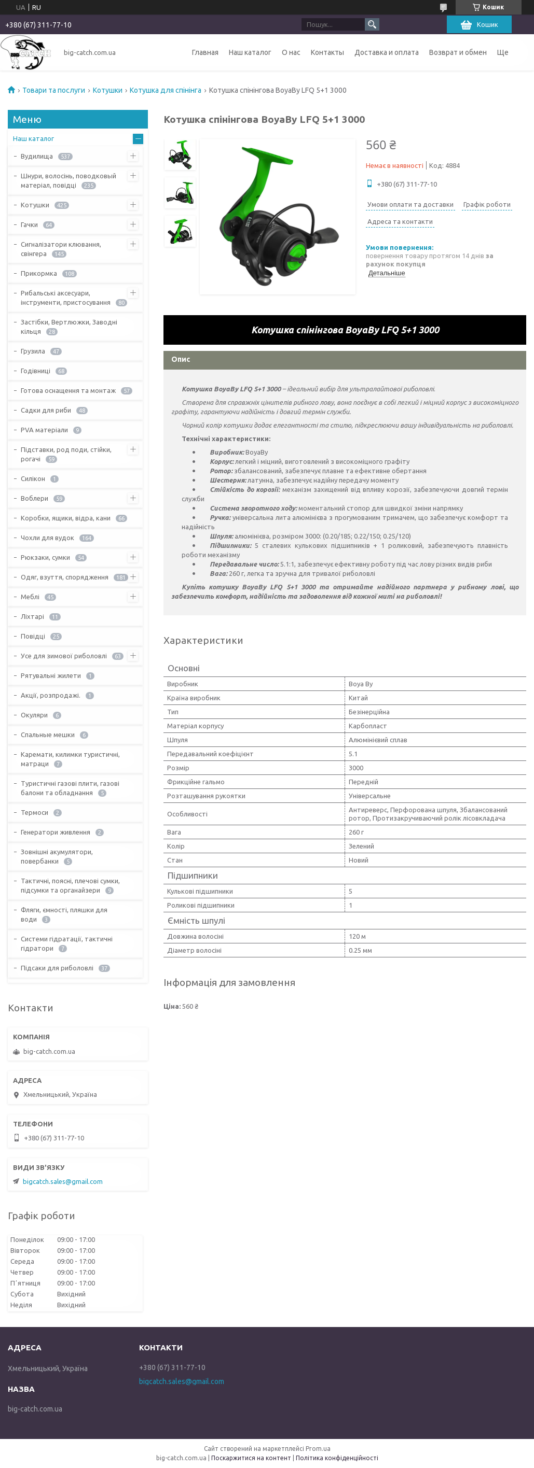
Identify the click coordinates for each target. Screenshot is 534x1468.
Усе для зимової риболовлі (64, 655)
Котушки (107, 90)
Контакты (327, 52)
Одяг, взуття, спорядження (64, 577)
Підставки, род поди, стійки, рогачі (66, 454)
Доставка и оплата (386, 52)
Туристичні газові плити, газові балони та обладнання (70, 788)
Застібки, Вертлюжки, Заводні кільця (69, 326)
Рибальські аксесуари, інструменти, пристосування (66, 297)
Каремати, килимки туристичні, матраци (70, 759)
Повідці (33, 636)
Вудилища (37, 156)
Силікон (33, 478)
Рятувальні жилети (51, 675)
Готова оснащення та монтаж (68, 390)
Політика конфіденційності (337, 1458)
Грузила (33, 351)
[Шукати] (372, 24)
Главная (205, 52)
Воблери (34, 498)
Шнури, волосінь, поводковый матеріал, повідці (68, 180)
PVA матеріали (44, 429)
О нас (291, 52)
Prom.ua (318, 1448)
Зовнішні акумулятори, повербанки (57, 856)
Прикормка (39, 273)
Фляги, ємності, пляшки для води (64, 914)
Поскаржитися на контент (251, 1458)
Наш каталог (250, 52)
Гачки (29, 224)
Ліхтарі (32, 616)
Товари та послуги (53, 90)
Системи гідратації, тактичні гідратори (67, 943)
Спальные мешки (48, 734)
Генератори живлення (55, 832)
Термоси (34, 812)
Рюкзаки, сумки (45, 557)
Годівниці (35, 370)
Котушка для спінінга (165, 90)
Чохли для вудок (47, 537)
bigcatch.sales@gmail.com (63, 1181)
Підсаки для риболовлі (57, 967)
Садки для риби (46, 410)
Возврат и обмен (458, 52)
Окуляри (34, 714)
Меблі (30, 596)
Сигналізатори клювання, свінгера (61, 249)
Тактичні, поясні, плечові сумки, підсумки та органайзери (70, 885)
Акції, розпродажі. (50, 695)
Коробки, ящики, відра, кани (66, 517)
